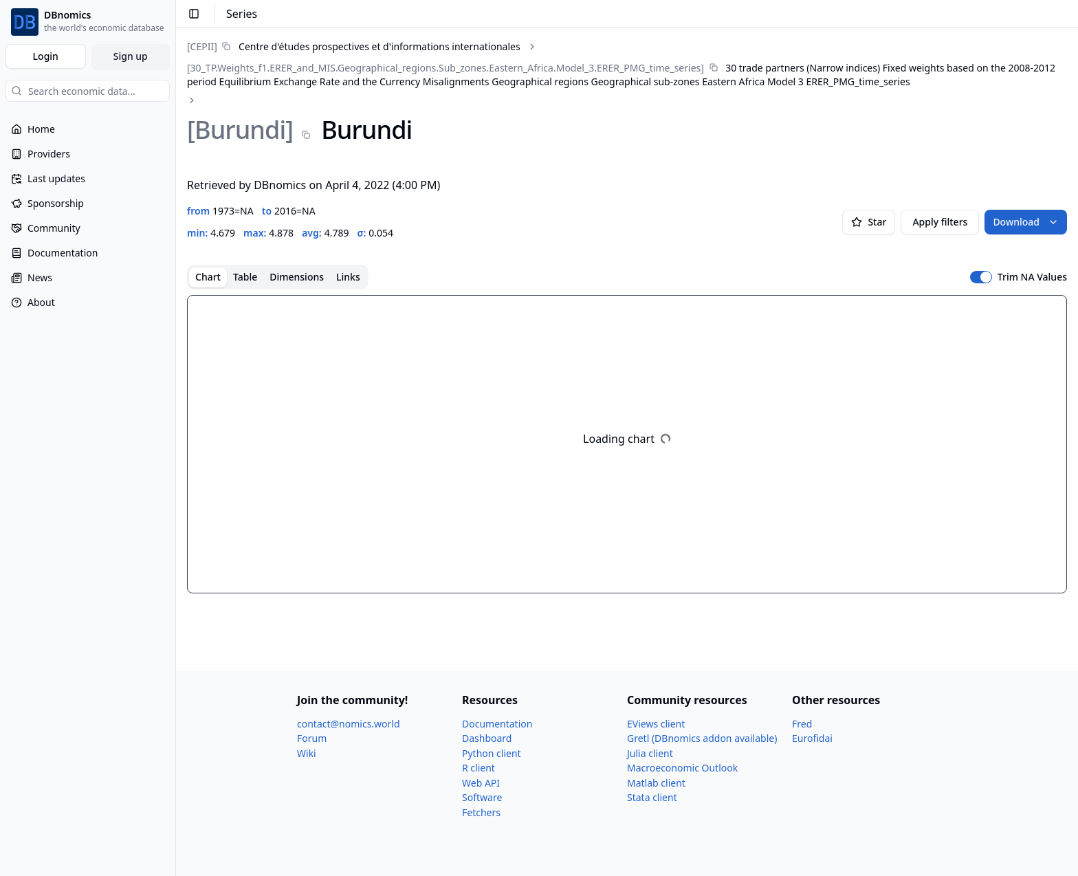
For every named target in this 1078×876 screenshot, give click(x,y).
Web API (481, 782)
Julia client (650, 753)
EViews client (656, 723)
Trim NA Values (1032, 277)
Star (868, 221)
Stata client (652, 797)
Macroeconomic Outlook (682, 767)
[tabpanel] (627, 444)
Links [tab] (348, 276)
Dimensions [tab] (297, 276)
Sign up (130, 56)
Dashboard (487, 738)
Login (45, 56)
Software (482, 797)
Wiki (306, 753)
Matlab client (656, 782)
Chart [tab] (208, 276)
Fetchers (481, 812)
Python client (491, 753)
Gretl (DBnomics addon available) (702, 738)
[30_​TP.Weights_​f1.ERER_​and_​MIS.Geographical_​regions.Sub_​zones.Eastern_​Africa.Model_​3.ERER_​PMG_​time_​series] (445, 67)
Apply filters (939, 221)
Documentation (497, 723)
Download (1026, 221)
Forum (312, 738)
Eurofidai (812, 738)
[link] (353, 46)
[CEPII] (202, 46)
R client (478, 767)
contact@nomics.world (348, 723)
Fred (802, 723)
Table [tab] (245, 276)
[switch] (981, 277)
